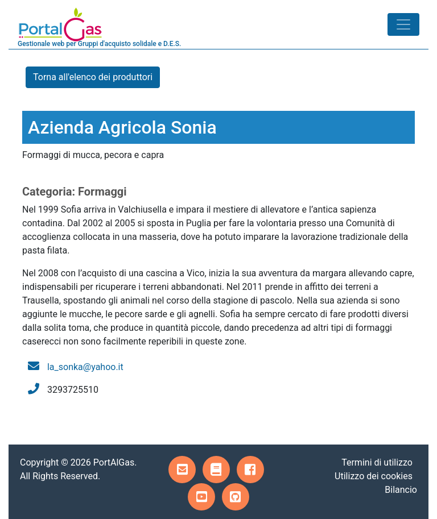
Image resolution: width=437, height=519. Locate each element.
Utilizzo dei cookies (374, 476)
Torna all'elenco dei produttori (92, 77)
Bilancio (401, 489)
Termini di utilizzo (377, 462)
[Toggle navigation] (403, 24)
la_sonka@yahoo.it (85, 367)
